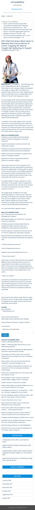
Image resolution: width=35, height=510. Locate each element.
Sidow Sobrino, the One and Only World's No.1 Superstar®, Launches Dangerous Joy (15, 362)
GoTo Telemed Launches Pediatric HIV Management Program (13, 215)
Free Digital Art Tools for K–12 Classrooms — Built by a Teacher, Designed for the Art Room (17, 391)
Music (11, 319)
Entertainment (18, 319)
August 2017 (6, 498)
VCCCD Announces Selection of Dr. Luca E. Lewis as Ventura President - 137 (17, 36)
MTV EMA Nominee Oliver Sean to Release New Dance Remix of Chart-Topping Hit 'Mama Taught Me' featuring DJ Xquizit (17, 45)
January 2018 (6, 480)
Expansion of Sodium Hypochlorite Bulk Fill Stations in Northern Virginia (14, 159)
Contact (10, 16)
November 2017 (7, 487)
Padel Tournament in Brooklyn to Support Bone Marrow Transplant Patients (16, 155)
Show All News (6, 322)
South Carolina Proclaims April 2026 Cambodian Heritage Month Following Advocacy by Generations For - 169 (15, 26)
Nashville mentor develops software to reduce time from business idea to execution (16, 421)
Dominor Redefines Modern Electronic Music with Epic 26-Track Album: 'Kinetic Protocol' (17, 396)
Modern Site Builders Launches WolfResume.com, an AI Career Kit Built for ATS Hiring (17, 386)
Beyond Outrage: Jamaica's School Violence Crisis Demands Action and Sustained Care (15, 413)
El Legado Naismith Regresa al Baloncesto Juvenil (17, 417)
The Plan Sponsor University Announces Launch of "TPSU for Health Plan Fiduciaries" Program (16, 232)
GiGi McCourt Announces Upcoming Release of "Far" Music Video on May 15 (16, 429)
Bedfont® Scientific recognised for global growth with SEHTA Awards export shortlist (17, 350)
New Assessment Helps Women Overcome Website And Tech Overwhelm (15, 404)
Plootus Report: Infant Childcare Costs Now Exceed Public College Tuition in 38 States (15, 379)
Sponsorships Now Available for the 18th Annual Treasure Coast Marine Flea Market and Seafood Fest (17, 238)
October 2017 (6, 491)
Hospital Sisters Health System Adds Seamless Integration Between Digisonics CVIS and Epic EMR (17, 453)
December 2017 (7, 484)
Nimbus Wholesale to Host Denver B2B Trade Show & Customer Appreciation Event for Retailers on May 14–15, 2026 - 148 (17, 31)
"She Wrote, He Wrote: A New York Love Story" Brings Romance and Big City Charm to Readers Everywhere (17, 356)
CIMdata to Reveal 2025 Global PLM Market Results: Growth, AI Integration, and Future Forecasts (15, 139)
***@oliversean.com (8, 311)
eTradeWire (17, 2)
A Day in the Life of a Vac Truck (11, 400)
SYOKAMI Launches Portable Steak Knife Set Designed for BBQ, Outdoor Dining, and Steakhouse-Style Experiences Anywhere (15, 226)
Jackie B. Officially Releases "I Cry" (12, 342)
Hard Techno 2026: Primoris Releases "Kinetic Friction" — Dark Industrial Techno (15, 409)
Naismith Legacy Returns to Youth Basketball (15, 425)
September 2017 (7, 495)
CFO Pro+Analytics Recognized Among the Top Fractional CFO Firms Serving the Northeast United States (16, 368)
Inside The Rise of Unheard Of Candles (13, 382)
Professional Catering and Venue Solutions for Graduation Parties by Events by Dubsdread (16, 150)
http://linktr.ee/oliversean (20, 204)
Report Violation (25, 322)
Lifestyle (26, 319)
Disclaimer (15, 322)
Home (3, 16)
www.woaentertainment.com (17, 252)
